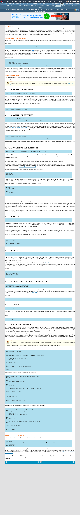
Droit (55, 1)
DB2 (32, 5)
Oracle (63, 5)
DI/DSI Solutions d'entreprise (14, 3)
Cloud (24, 3)
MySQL (47, 5)
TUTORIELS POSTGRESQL (54, 9)
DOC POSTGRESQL (42, 9)
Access (15, 5)
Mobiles (71, 3)
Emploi (43, 1)
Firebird (36, 5)
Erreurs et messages (70, 466)
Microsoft (35, 3)
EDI (50, 3)
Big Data (20, 5)
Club (60, 1)
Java (40, 3)
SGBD (62, 3)
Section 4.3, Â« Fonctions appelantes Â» (27, 168)
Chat (29, 1)
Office (66, 3)
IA (27, 3)
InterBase (42, 5)
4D (11, 5)
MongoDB (41, 7)
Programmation (55, 3)
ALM (31, 3)
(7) (50, 231)
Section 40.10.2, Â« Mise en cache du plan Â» (18, 128)
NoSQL (52, 5)
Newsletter (36, 1)
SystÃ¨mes (76, 3)
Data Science (27, 5)
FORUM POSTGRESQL (22, 9)
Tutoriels (14, 1)
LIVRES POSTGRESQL (40, 11)
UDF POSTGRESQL (65, 9)
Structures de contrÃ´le (10, 466)
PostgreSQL (58, 5)
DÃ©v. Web (45, 3)
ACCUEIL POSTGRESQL (11, 9)
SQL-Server (74, 5)
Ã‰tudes (49, 1)
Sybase (68, 5)
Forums (7, 1)
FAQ (20, 1)
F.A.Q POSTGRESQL (32, 9)
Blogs (24, 1)
